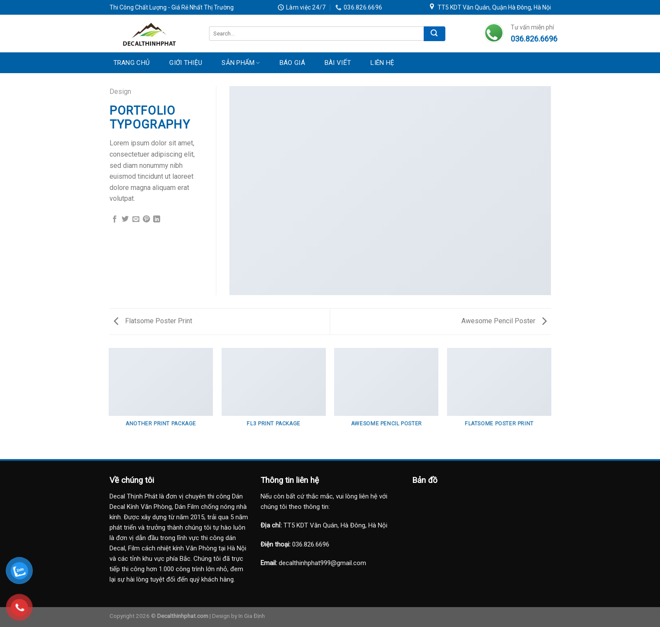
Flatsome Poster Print (153, 321)
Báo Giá (292, 63)
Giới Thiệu (185, 63)
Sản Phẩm (241, 63)
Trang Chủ (131, 63)
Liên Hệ (382, 63)
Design (120, 91)
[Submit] (434, 33)
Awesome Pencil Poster (504, 321)
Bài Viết (338, 63)
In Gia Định (251, 615)
